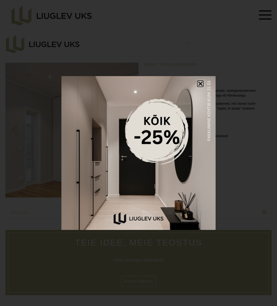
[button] (200, 84)
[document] (138, 153)
